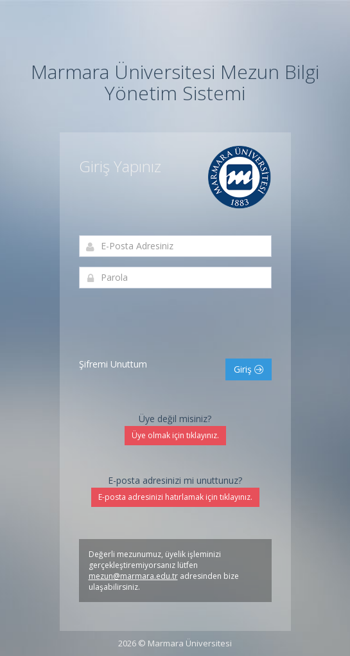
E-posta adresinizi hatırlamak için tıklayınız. (175, 497)
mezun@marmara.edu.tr (133, 576)
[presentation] (176, 323)
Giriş (248, 369)
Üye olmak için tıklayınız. (175, 435)
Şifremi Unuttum (113, 364)
